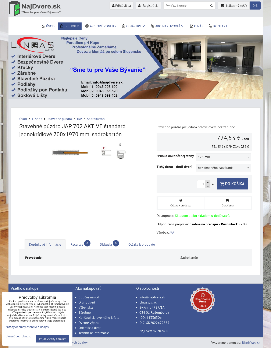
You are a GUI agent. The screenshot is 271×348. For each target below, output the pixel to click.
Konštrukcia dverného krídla (99, 317)
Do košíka (232, 183)
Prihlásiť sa (121, 5)
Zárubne (85, 312)
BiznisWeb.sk (251, 342)
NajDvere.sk (147, 331)
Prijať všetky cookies (52, 339)
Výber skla (86, 307)
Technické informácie (94, 333)
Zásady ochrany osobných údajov (27, 327)
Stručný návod (89, 297)
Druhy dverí (87, 302)
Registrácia (148, 5)
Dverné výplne (89, 322)
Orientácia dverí (90, 328)
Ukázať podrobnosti (19, 336)
